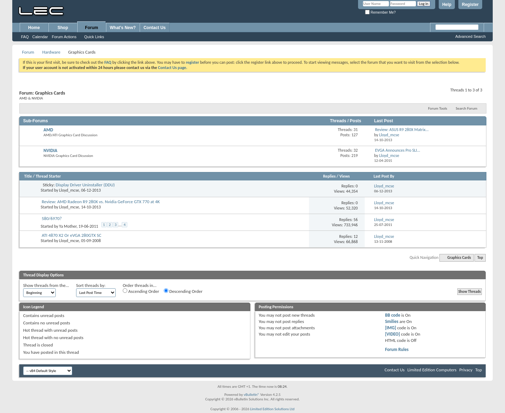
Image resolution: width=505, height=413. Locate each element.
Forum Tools (437, 108)
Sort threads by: (91, 285)
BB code (392, 315)
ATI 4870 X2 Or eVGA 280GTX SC (71, 235)
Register (470, 4)
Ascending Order (141, 291)
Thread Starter (48, 176)
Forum (91, 27)
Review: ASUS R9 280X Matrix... (402, 129)
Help (446, 4)
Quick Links (94, 37)
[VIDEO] (392, 334)
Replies (329, 176)
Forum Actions (64, 37)
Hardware (51, 52)
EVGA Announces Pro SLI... (397, 150)
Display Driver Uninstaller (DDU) (85, 184)
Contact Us (154, 27)
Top (480, 257)
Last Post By (383, 176)
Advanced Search (470, 36)
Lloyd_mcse (69, 190)
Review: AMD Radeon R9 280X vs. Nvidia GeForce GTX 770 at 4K (101, 201)
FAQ (25, 37)
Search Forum (467, 108)
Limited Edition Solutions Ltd (272, 409)
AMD (48, 129)
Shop (63, 27)
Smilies (391, 321)
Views (344, 176)
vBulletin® (252, 394)
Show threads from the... (46, 285)
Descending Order (183, 291)
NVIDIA (50, 150)
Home (34, 27)
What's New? (123, 27)
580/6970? (52, 218)
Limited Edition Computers (432, 369)
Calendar (40, 37)
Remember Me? (380, 12)
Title (28, 176)
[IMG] (390, 327)
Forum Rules (397, 349)
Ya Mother (68, 226)
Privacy (466, 369)
